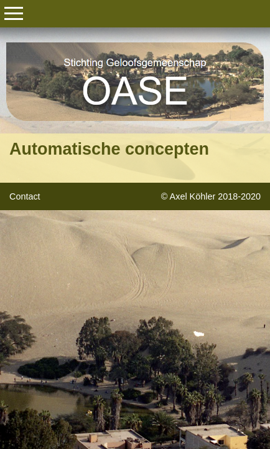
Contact (24, 196)
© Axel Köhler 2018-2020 (211, 196)
